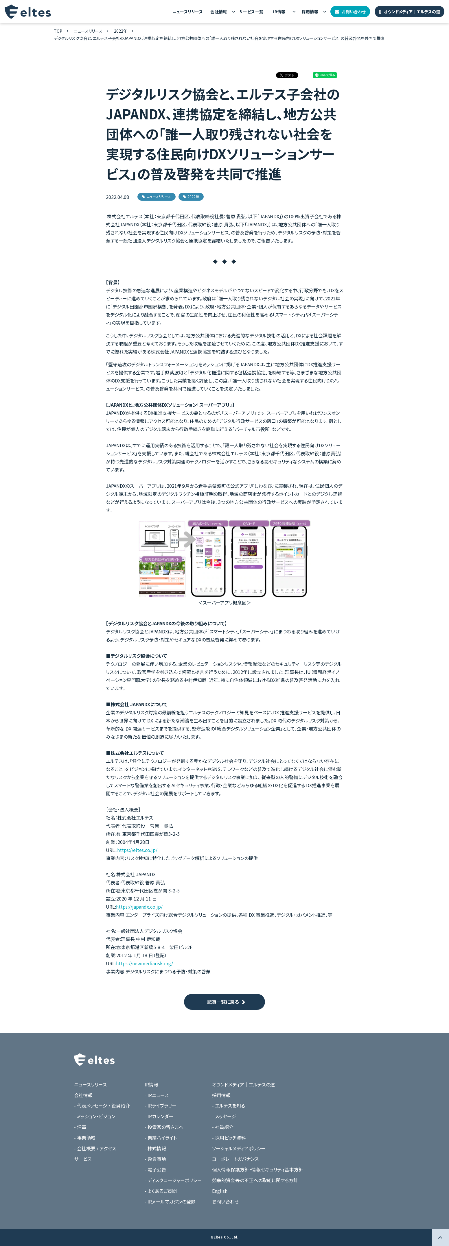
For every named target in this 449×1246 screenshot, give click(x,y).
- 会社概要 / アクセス (95, 1148)
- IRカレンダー (159, 1116)
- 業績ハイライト (161, 1137)
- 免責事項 (155, 1158)
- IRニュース (157, 1095)
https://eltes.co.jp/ (137, 849)
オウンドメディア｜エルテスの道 (412, 11)
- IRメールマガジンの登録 (170, 1201)
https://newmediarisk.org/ (144, 963)
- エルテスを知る (228, 1105)
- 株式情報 (155, 1148)
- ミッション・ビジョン (94, 1116)
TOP (58, 31)
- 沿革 (80, 1126)
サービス (82, 1158)
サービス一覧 (251, 11)
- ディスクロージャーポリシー (173, 1180)
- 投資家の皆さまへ (164, 1126)
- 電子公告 (155, 1169)
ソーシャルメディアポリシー (239, 1148)
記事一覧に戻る (223, 1001)
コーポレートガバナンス (235, 1158)
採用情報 (310, 11)
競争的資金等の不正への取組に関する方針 (255, 1180)
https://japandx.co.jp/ (139, 906)
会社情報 (218, 11)
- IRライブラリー (160, 1105)
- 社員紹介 (222, 1126)
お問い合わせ (354, 11)
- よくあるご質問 (161, 1190)
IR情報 (279, 11)
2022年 (120, 31)
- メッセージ (224, 1116)
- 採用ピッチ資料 (229, 1137)
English (219, 1190)
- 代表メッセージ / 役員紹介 (102, 1105)
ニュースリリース (187, 11)
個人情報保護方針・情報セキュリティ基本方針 (257, 1169)
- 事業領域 (84, 1137)
